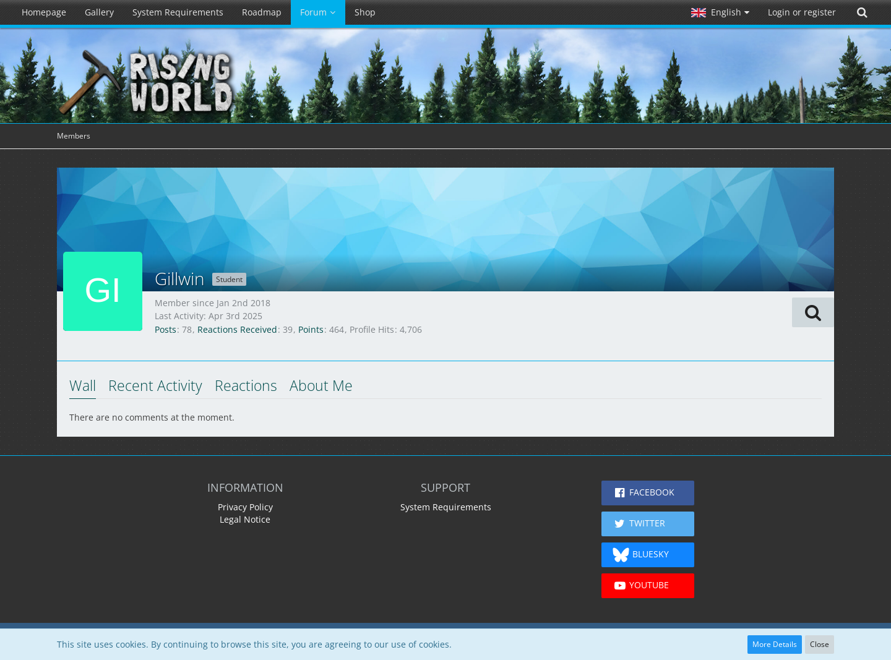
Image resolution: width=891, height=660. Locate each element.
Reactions (246, 385)
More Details (774, 644)
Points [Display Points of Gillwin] (311, 329)
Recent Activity (155, 385)
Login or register (802, 12)
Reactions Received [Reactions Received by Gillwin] (237, 329)
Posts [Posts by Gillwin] (165, 329)
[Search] (862, 12)
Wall (82, 385)
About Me (321, 385)
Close (819, 644)
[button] (720, 12)
